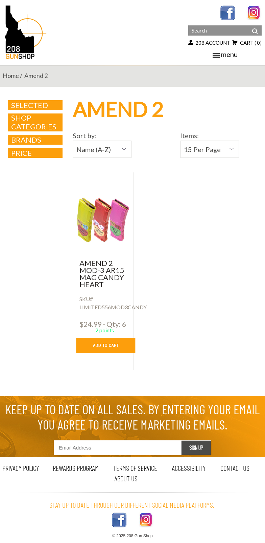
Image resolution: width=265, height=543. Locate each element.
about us (126, 478)
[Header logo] (26, 31)
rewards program (76, 468)
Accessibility (189, 468)
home (11, 75)
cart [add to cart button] (247, 43)
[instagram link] (254, 12)
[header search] (255, 26)
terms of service (135, 468)
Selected (29, 105)
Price (35, 153)
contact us (234, 468)
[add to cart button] (110, 345)
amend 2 (36, 75)
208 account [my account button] (209, 43)
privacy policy (20, 468)
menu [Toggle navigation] (225, 54)
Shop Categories (35, 122)
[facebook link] (227, 12)
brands (35, 139)
